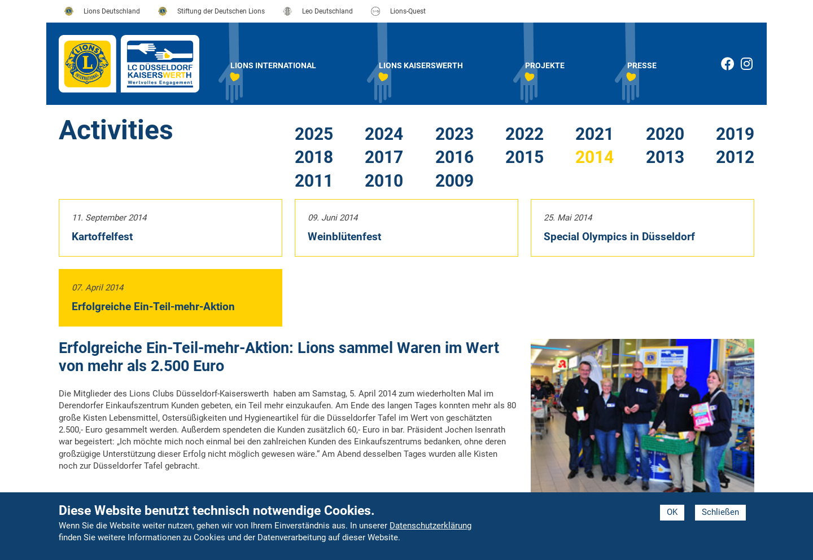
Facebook (728, 63)
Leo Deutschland (327, 11)
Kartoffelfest (102, 236)
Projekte (545, 65)
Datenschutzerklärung (430, 526)
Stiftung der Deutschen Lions (221, 11)
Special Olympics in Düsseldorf (619, 236)
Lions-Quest (408, 11)
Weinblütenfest (344, 236)
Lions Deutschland (112, 11)
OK (672, 512)
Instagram (753, 66)
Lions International (273, 65)
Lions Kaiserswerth (421, 65)
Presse (642, 65)
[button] (642, 422)
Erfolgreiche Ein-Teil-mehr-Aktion (153, 306)
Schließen (720, 512)
